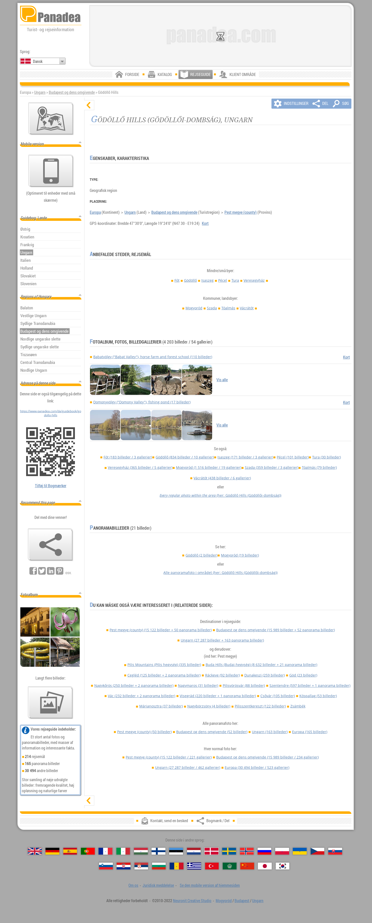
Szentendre (309, 685)
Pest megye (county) (240, 212)
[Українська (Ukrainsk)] (300, 851)
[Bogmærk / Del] (50, 545)
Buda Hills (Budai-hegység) (261, 664)
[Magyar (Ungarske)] (141, 851)
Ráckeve (222, 675)
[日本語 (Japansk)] (265, 866)
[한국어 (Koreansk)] (282, 866)
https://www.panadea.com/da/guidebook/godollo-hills (50, 413)
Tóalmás (228, 308)
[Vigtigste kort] (51, 119)
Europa (95, 212)
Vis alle (222, 380)
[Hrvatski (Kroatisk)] (123, 866)
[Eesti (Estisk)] (176, 851)
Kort (205, 223)
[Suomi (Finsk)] (158, 851)
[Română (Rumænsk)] (176, 866)
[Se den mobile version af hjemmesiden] (51, 171)
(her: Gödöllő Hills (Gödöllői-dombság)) (220, 495)
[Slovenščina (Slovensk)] (106, 866)
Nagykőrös (133, 685)
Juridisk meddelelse (158, 885)
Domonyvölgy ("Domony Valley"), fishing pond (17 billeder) (142, 402)
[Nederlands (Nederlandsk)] (194, 851)
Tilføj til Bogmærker (50, 485)
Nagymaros (198, 685)
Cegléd (164, 675)
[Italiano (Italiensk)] (123, 851)
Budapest (242, 900)
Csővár (277, 695)
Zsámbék (297, 706)
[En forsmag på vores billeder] (50, 703)
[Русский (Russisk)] (264, 851)
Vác (141, 695)
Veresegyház (254, 280)
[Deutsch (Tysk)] (52, 851)
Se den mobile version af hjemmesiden (210, 885)
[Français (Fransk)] (105, 851)
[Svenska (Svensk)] (229, 851)
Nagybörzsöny (208, 706)
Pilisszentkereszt (260, 706)
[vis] (89, 800)
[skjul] (89, 105)
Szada (212, 308)
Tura (235, 280)
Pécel (222, 280)
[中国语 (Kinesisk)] (247, 866)
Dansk (37, 61)
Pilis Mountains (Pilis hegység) (164, 664)
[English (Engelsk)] (35, 851)
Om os (133, 885)
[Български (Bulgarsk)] (159, 866)
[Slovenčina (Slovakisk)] (335, 851)
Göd (303, 675)
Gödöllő (190, 280)
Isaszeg (207, 280)
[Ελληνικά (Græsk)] (194, 866)
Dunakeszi (264, 675)
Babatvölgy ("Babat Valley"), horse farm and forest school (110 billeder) (152, 356)
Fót (176, 280)
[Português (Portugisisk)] (88, 851)
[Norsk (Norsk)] (247, 851)
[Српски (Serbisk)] (141, 866)
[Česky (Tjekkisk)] (317, 851)
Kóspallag (318, 695)
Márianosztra (161, 706)
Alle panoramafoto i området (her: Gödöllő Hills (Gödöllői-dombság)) (220, 572)
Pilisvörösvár (244, 685)
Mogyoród (193, 308)
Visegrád (218, 695)
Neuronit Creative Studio (192, 900)
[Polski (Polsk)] (282, 851)
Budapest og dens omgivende (72, 92)
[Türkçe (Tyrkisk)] (212, 866)
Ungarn (39, 92)
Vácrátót (247, 308)
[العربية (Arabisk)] (229, 866)
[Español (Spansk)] (70, 851)
